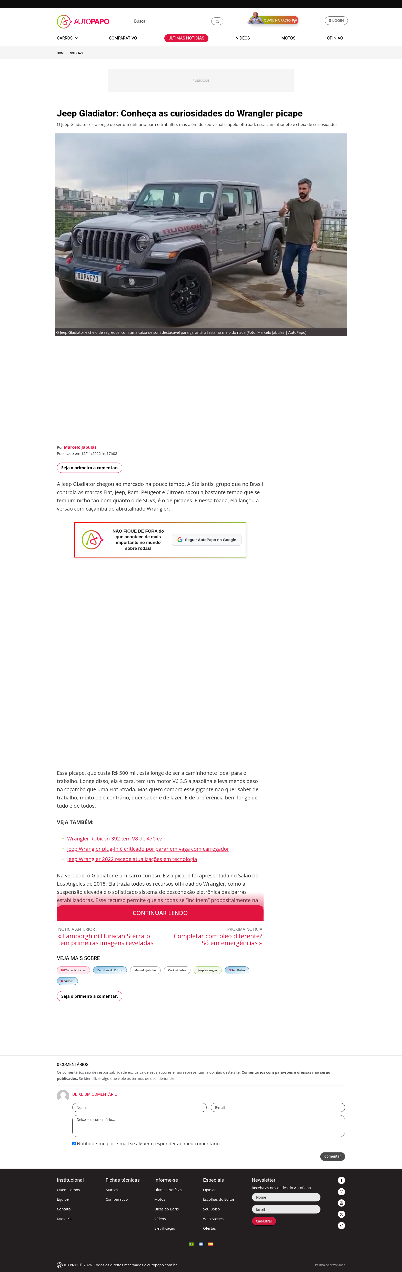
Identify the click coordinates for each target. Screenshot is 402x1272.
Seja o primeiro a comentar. (89, 468)
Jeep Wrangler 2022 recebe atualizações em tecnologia (132, 859)
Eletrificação (164, 1228)
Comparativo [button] (123, 38)
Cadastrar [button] (265, 1221)
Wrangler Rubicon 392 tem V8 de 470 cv (114, 838)
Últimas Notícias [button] (186, 38)
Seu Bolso (237, 970)
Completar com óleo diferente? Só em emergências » (218, 939)
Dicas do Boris (166, 1209)
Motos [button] (289, 38)
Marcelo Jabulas (80, 447)
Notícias (76, 53)
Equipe (63, 1199)
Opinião (210, 1189)
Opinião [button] (335, 38)
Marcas (112, 1189)
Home (61, 53)
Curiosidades (177, 970)
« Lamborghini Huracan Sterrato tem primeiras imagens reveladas (106, 939)
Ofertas (209, 1228)
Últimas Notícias (168, 1189)
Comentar (332, 1156)
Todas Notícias (73, 970)
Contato (64, 1209)
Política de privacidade (330, 1265)
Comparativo (117, 1199)
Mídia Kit (64, 1218)
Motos (159, 1199)
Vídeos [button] (243, 38)
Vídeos (67, 981)
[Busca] (171, 21)
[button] (217, 21)
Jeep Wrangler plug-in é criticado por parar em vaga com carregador (148, 848)
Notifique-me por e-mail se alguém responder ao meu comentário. (146, 1143)
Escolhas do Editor (110, 970)
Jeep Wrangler (207, 970)
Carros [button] (67, 38)
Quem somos (68, 1189)
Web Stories (213, 1218)
